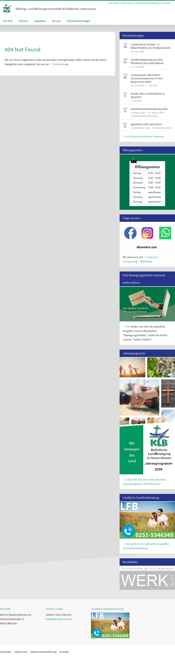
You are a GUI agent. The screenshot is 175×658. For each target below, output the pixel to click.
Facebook (151, 257)
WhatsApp (146, 261)
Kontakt (166, 3)
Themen (23, 21)
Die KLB (7, 21)
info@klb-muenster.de (59, 619)
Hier (128, 326)
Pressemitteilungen (78, 21)
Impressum (127, 3)
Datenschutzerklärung (147, 3)
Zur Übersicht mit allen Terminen (144, 136)
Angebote (40, 21)
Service (56, 21)
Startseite (114, 3)
